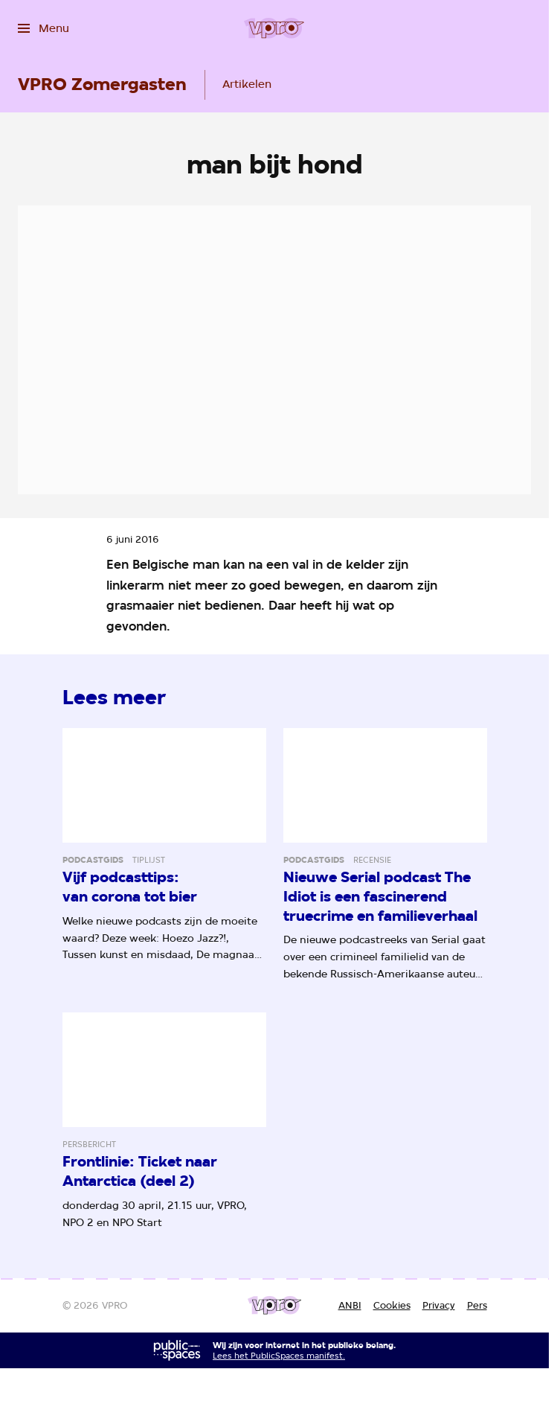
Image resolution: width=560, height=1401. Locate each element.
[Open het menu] (43, 28)
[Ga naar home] (274, 28)
